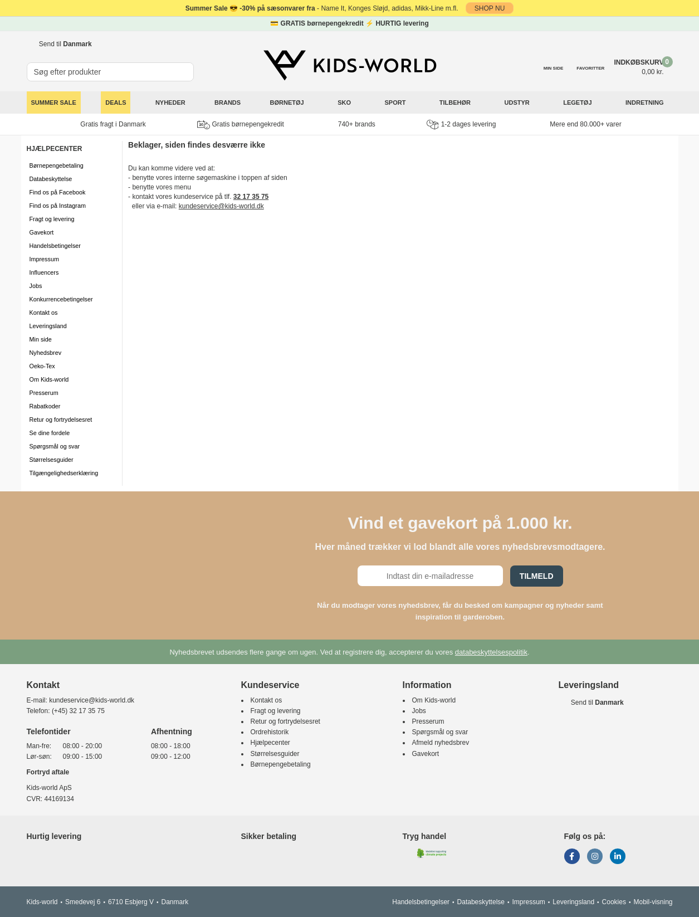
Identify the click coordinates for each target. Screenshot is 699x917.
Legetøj (578, 102)
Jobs (36, 285)
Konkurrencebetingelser (61, 299)
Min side (41, 339)
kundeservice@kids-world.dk (221, 206)
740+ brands (356, 124)
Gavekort (42, 232)
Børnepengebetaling (57, 165)
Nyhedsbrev (46, 352)
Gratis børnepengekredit (240, 124)
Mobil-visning (652, 902)
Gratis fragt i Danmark (112, 124)
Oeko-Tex (42, 366)
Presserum (44, 392)
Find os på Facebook (58, 192)
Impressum (44, 259)
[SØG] (186, 67)
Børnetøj (288, 102)
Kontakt (43, 685)
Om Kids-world (49, 379)
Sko (345, 102)
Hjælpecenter (270, 743)
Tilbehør (455, 102)
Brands (227, 102)
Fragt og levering (52, 219)
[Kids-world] (349, 65)
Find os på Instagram (58, 205)
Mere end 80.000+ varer (585, 124)
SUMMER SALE (53, 102)
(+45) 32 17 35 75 (78, 711)
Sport (395, 102)
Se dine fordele (50, 433)
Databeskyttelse (51, 178)
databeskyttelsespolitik (491, 652)
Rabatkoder (45, 406)
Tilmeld (537, 576)
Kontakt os (44, 312)
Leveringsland (48, 326)
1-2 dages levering (461, 124)
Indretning (645, 102)
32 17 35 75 (250, 197)
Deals (115, 102)
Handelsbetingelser (55, 245)
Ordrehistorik (270, 732)
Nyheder (170, 102)
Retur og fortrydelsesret (61, 419)
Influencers (44, 272)
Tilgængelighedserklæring (64, 473)
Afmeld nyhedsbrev (441, 743)
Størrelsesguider (52, 459)
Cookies (614, 902)
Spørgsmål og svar (55, 446)
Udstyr (518, 102)
